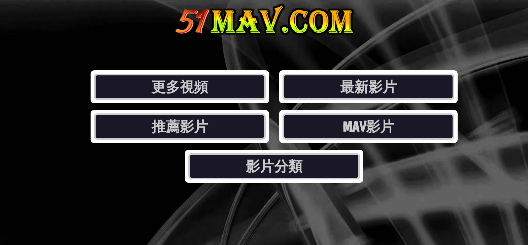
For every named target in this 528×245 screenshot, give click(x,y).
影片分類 (274, 166)
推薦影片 (180, 126)
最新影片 (368, 86)
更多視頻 (180, 86)
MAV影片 (368, 126)
